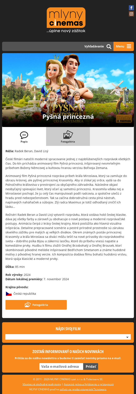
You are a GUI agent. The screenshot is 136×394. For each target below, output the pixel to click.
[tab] (24, 136)
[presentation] (24, 136)
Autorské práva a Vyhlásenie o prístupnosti (89, 384)
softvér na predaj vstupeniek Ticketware (83, 389)
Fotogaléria (36, 305)
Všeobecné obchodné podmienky (42, 384)
